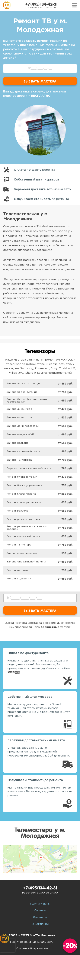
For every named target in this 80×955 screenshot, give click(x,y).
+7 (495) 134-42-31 (41, 4)
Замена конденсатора (21, 553)
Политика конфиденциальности (32, 942)
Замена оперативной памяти (26, 562)
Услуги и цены (40, 904)
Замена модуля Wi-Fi (20, 434)
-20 (70, 945)
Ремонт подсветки (18, 578)
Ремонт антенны (17, 570)
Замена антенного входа (23, 383)
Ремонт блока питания (21, 477)
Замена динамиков (19, 409)
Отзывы (40, 910)
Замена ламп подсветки (22, 426)
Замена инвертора (19, 417)
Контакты (40, 917)
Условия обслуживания (32, 948)
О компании (40, 924)
